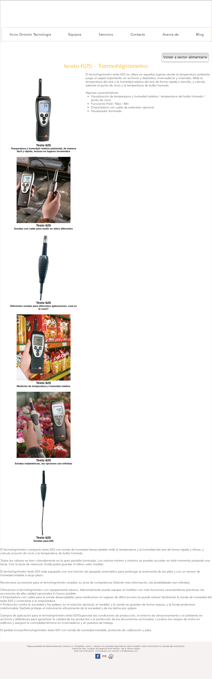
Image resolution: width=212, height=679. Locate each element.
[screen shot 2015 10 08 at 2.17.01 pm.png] (110, 656)
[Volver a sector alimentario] (185, 57)
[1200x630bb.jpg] (104, 656)
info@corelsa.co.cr (130, 651)
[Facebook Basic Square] (97, 656)
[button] (74, 34)
